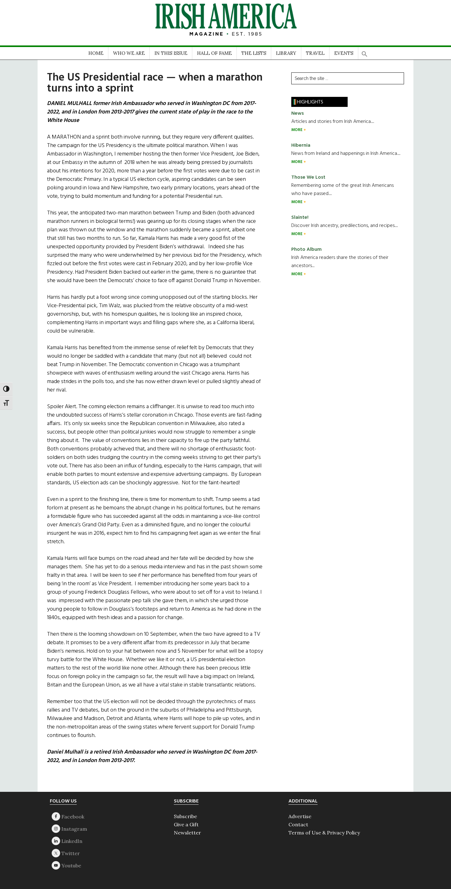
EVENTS (343, 53)
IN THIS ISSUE (170, 53)
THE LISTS (253, 53)
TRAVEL (315, 53)
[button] (364, 51)
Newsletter (187, 832)
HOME (95, 53)
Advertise (299, 816)
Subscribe (185, 816)
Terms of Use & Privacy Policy (324, 832)
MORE (297, 130)
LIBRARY (286, 53)
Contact (298, 824)
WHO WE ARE (129, 53)
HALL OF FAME (214, 53)
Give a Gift (186, 824)
